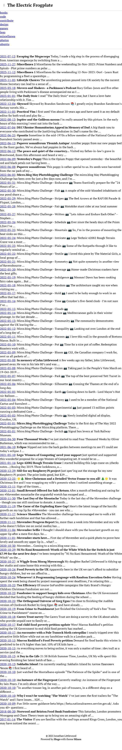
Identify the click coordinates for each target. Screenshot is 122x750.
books (4, 13)
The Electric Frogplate (30, 5)
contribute (6, 20)
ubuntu (4, 44)
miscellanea (7, 36)
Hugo (57, 739)
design (4, 24)
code (3, 16)
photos (4, 40)
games (4, 28)
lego (2, 32)
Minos (77, 739)
